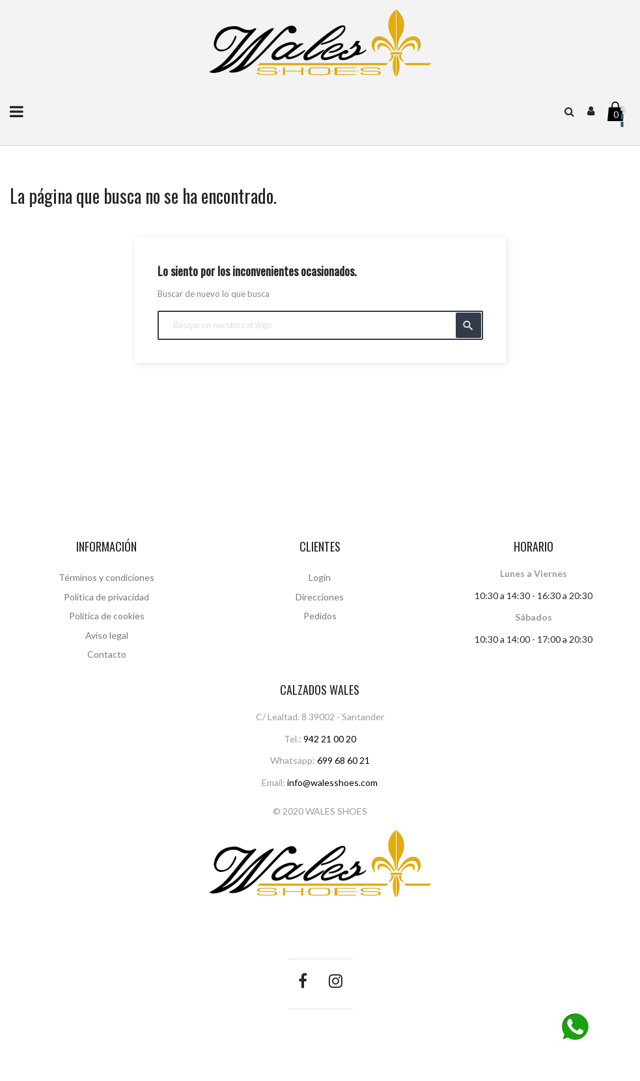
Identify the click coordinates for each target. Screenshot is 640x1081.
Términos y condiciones (106, 577)
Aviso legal (106, 635)
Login (320, 577)
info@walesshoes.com (332, 782)
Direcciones (320, 596)
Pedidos (320, 615)
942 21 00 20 (329, 738)
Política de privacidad (106, 596)
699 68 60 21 (343, 760)
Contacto (106, 654)
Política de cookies (107, 615)
